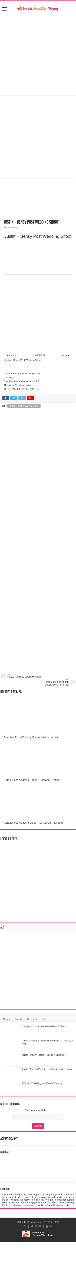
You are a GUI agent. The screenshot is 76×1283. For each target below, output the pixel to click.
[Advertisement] (38, 315)
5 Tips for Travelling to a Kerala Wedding (41, 1083)
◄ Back (10, 355)
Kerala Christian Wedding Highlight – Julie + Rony (46, 1069)
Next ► (66, 355)
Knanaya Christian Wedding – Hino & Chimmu (44, 1026)
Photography (12, 228)
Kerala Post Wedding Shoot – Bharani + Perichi (32, 779)
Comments (32, 1019)
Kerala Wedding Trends (31, 1222)
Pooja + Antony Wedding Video (25, 675)
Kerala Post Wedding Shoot (24, 406)
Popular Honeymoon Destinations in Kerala (51, 682)
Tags (44, 1019)
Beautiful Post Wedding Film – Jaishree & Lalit (31, 737)
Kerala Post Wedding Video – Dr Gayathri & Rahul (33, 822)
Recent (6, 1019)
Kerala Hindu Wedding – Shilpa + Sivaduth (43, 1055)
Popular (19, 1019)
